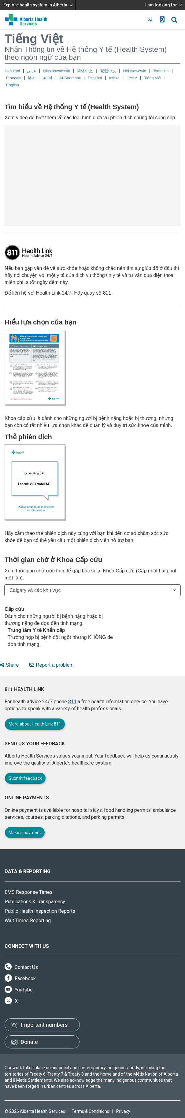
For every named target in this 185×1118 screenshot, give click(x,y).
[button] (162, 19)
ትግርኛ (132, 78)
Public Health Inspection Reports (40, 911)
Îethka (114, 78)
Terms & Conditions (90, 1111)
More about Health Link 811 (35, 724)
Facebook (20, 978)
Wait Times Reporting (28, 920)
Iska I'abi (12, 71)
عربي (31, 71)
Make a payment (25, 832)
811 (72, 701)
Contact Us (21, 967)
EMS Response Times (29, 892)
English (12, 85)
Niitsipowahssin (56, 71)
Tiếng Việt (152, 78)
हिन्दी (31, 78)
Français (13, 78)
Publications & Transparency (35, 902)
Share (9, 665)
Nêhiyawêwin (134, 71)
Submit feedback (25, 778)
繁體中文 (108, 71)
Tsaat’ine (161, 71)
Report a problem (51, 665)
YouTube (19, 990)
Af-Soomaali (70, 78)
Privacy (123, 1111)
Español (95, 78)
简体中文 (85, 71)
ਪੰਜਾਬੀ (47, 78)
